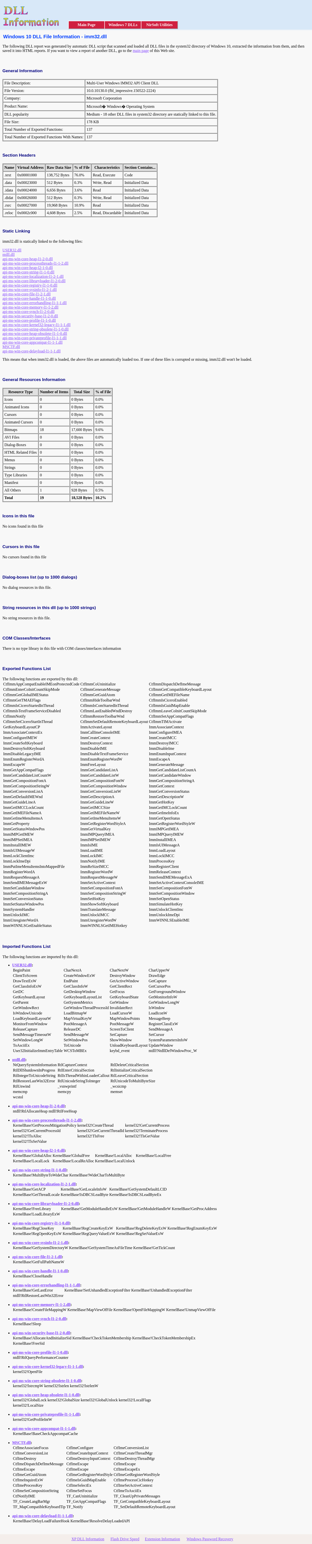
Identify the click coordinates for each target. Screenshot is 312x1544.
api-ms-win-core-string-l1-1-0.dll (28, 272)
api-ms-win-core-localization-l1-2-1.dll (33, 276)
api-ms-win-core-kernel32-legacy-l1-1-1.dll (36, 325)
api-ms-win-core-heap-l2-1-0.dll (27, 268)
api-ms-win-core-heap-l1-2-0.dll (27, 259)
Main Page (86, 25)
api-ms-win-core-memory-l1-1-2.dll (30, 307)
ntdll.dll (8, 254)
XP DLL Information (87, 1539)
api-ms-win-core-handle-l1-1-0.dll (29, 298)
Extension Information (162, 1539)
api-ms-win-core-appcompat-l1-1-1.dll (32, 342)
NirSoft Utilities (159, 25)
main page (141, 51)
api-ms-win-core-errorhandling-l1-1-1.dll (34, 303)
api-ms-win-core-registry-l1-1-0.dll (29, 285)
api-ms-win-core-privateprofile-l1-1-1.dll (34, 338)
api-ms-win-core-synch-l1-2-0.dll (28, 312)
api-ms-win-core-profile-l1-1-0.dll (29, 320)
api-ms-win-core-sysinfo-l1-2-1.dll (29, 290)
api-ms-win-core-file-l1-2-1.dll (26, 294)
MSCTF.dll (11, 347)
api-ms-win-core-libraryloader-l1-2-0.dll (34, 281)
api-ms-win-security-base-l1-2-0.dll (30, 316)
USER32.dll (11, 250)
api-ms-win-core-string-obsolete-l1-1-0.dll (35, 329)
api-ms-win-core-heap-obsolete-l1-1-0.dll (34, 333)
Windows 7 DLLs (122, 25)
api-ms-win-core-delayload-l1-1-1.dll (31, 351)
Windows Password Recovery (209, 1539)
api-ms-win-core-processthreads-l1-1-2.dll (35, 263)
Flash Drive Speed (124, 1539)
